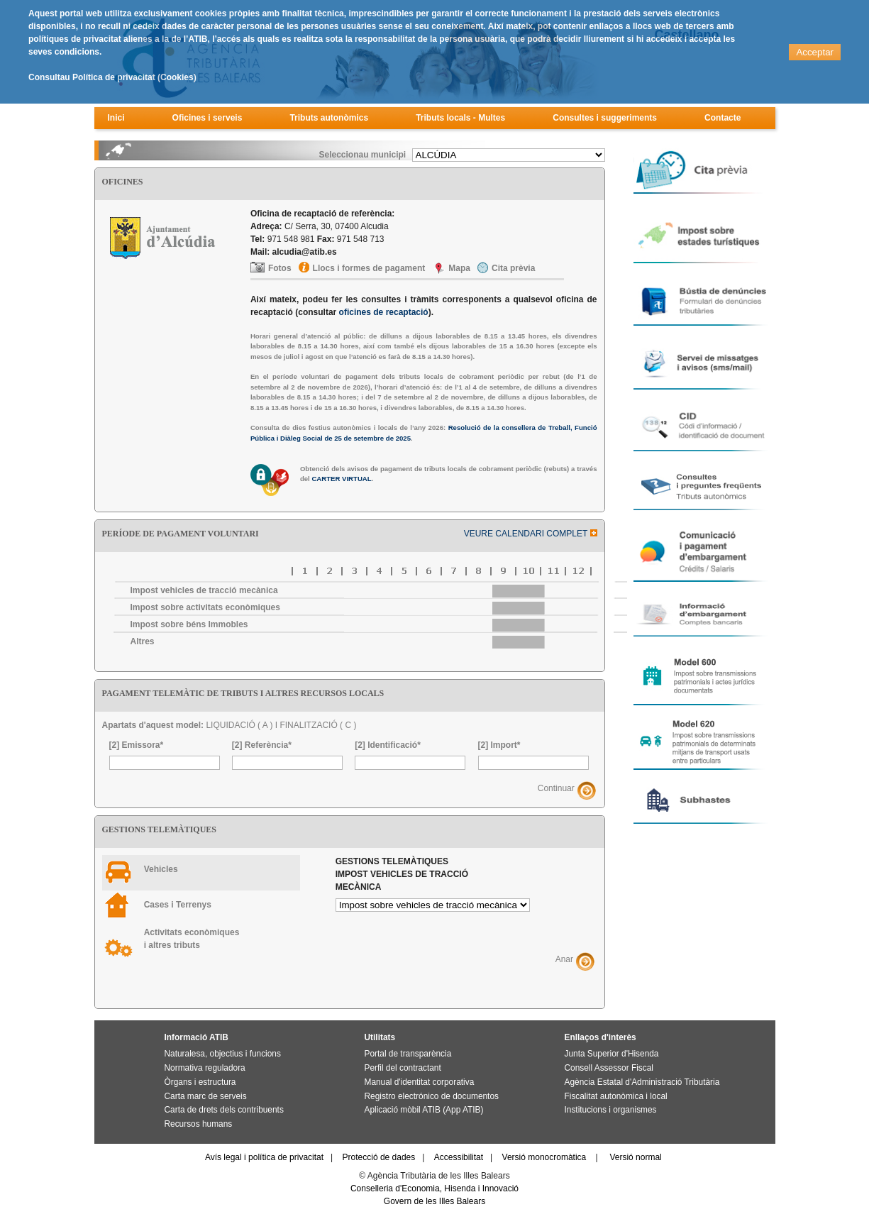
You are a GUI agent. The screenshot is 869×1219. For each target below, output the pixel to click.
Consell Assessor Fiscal (609, 1068)
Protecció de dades (379, 1157)
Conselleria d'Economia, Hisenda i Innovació (434, 1188)
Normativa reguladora (205, 1068)
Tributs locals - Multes (460, 118)
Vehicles (161, 869)
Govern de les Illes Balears (434, 1201)
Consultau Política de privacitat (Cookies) (112, 77)
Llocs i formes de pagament (369, 268)
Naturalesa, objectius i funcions (223, 1054)
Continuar (556, 789)
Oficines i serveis (207, 118)
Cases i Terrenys (177, 905)
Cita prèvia (513, 268)
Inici (116, 118)
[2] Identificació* (388, 745)
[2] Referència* (262, 745)
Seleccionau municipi (362, 155)
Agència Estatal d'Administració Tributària (642, 1082)
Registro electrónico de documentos (432, 1096)
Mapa (459, 268)
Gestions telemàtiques (402, 874)
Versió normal (635, 1157)
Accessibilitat (458, 1157)
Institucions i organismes (611, 1110)
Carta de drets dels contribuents (224, 1110)
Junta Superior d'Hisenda (612, 1054)
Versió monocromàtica (544, 1157)
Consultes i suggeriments (605, 118)
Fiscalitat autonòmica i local (616, 1096)
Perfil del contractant (403, 1068)
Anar (564, 959)
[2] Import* (499, 745)
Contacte (722, 118)
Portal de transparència (408, 1054)
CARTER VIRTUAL (341, 478)
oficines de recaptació (383, 312)
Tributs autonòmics (328, 118)
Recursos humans (199, 1124)
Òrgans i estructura (200, 1082)
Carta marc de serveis (206, 1096)
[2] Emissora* (136, 745)
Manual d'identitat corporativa (420, 1082)
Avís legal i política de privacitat (264, 1157)
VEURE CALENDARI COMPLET (530, 534)
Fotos (280, 268)
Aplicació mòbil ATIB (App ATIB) (424, 1110)
